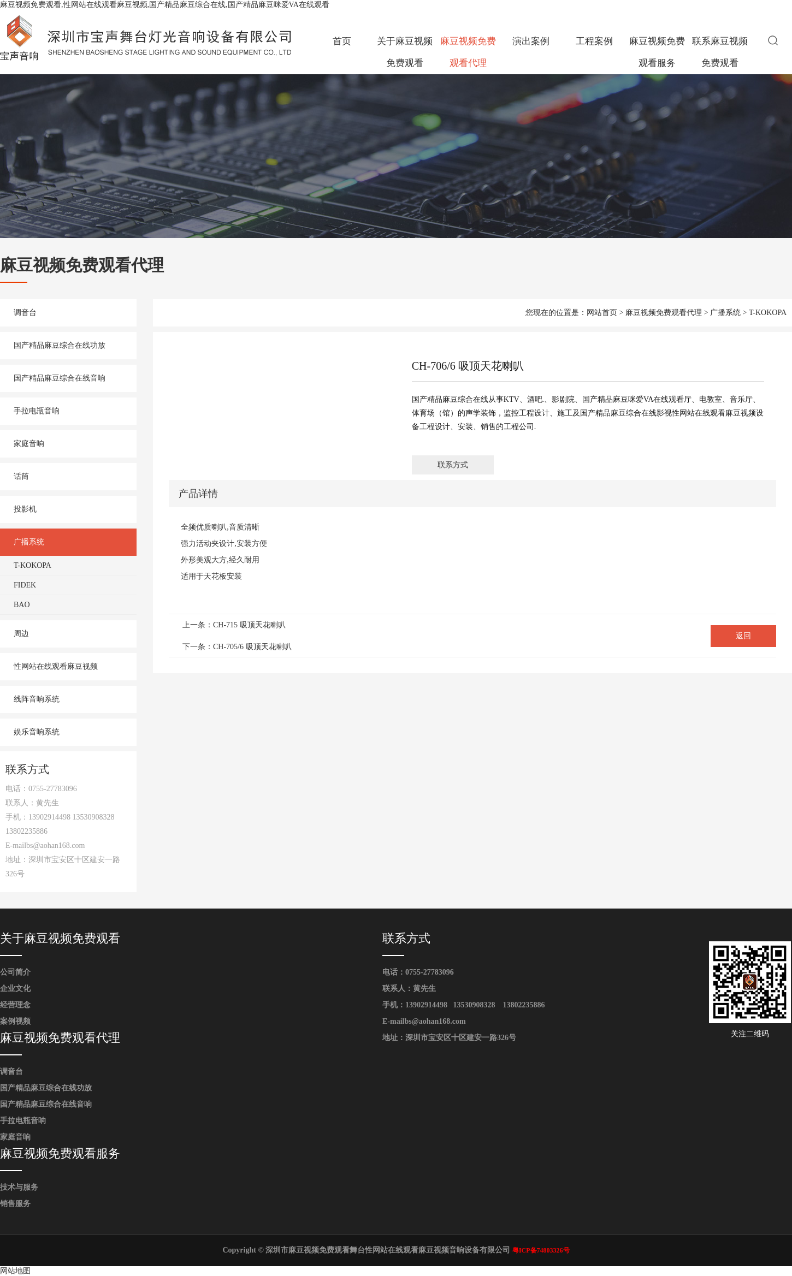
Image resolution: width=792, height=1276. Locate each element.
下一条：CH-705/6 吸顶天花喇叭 (237, 647)
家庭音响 (29, 444)
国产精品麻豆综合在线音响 (59, 378)
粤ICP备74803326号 (541, 1250)
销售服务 (15, 1204)
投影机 (25, 509)
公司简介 (15, 972)
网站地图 (15, 1271)
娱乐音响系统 (37, 732)
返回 (743, 636)
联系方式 (453, 465)
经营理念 (15, 1005)
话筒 (21, 476)
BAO (22, 605)
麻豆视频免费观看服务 (657, 52)
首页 (342, 41)
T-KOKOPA (32, 565)
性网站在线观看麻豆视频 (56, 666)
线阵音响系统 (37, 699)
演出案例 (530, 41)
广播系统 (29, 542)
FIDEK (25, 585)
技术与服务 (19, 1187)
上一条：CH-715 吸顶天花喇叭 (234, 625)
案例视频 (15, 1021)
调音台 (25, 312)
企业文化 (15, 988)
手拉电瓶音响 (37, 411)
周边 (21, 634)
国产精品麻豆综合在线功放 (59, 345)
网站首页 (602, 312)
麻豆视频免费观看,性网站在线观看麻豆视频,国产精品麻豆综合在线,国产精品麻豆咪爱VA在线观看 (164, 5)
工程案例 (594, 41)
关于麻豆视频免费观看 (405, 52)
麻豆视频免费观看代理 (468, 52)
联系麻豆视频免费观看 (720, 52)
